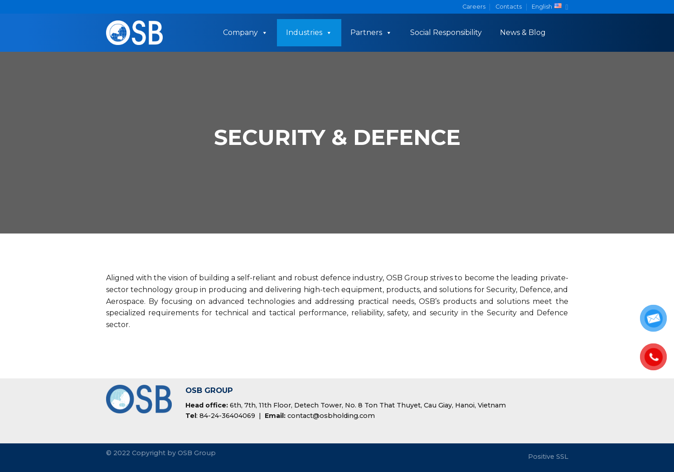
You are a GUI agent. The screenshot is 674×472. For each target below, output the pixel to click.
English (550, 7)
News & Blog (523, 32)
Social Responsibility (446, 32)
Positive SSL (548, 456)
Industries (309, 32)
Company (245, 32)
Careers (473, 6)
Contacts (508, 6)
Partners (371, 32)
